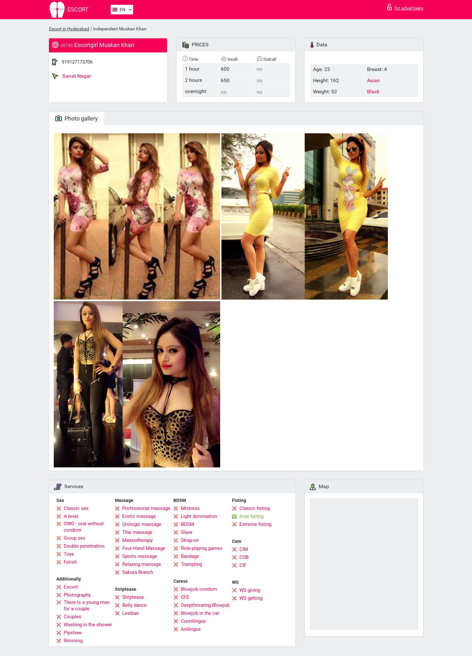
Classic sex (76, 508)
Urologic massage (141, 524)
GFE (185, 597)
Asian (373, 80)
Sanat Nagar (71, 76)
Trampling (191, 564)
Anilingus (191, 629)
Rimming (73, 641)
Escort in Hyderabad (69, 28)
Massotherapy (137, 540)
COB (244, 557)
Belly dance (134, 605)
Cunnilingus (193, 621)
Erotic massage (139, 516)
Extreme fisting (255, 524)
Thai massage (137, 532)
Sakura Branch (137, 572)
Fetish (70, 562)
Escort (71, 587)
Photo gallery (76, 118)
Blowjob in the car (200, 613)
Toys (69, 554)
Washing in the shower (88, 625)
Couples (72, 617)
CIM (243, 549)
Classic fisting (254, 508)
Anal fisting (251, 516)
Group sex (74, 538)
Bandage (190, 556)
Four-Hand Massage (143, 548)
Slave (186, 532)
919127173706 (77, 62)
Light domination (199, 516)
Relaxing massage (141, 564)
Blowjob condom (199, 589)
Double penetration (84, 546)
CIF (242, 565)
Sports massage (139, 556)
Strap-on (190, 540)
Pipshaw (73, 633)
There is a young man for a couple (86, 605)
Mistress (190, 508)
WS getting (250, 598)
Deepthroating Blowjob (205, 605)
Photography (77, 595)
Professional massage (146, 508)
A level (71, 516)
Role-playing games (201, 548)
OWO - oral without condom (84, 527)
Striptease (133, 597)
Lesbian (130, 613)
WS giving (249, 590)
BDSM (187, 524)
